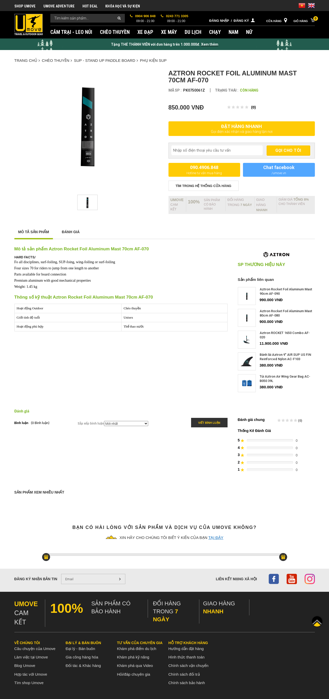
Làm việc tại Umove (31, 657)
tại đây (215, 537)
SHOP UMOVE (25, 6)
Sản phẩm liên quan (256, 280)
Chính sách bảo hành (186, 683)
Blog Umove (24, 665)
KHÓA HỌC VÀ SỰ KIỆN (122, 6)
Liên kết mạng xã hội (236, 579)
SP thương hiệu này (261, 264)
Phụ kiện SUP (153, 60)
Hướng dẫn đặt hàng (186, 648)
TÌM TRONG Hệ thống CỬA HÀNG (203, 186)
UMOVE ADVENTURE (59, 6)
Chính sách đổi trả (184, 674)
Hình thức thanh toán (186, 657)
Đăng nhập (219, 21)
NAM (233, 32)
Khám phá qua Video (135, 665)
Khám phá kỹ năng (133, 657)
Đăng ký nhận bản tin (35, 579)
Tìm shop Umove (29, 683)
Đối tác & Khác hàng (83, 665)
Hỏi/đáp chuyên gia (133, 674)
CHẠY (215, 32)
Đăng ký (241, 21)
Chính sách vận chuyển (188, 665)
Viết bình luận (209, 422)
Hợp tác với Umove (30, 674)
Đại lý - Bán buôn (80, 648)
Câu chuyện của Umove (34, 648)
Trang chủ (27, 60)
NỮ (249, 32)
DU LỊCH (193, 32)
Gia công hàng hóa (82, 657)
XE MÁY (169, 32)
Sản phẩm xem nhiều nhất (39, 492)
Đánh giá (71, 232)
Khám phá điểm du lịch (136, 648)
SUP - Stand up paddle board (106, 60)
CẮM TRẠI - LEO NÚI (71, 32)
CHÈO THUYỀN (115, 32)
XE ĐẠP (145, 32)
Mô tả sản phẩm (33, 232)
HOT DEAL (90, 6)
